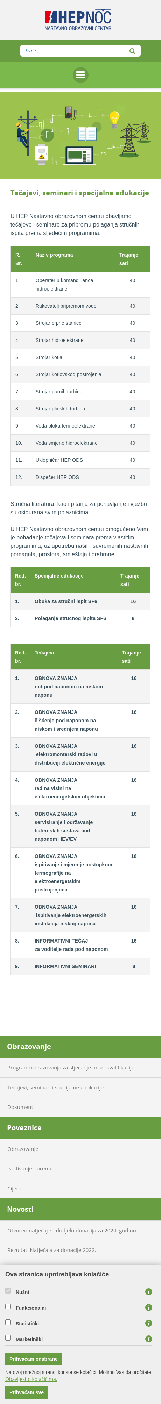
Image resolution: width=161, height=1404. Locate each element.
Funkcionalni (31, 1307)
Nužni (22, 1292)
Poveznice (24, 1127)
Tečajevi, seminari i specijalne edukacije (55, 1087)
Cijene (14, 1188)
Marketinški (29, 1339)
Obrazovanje (29, 1046)
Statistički (27, 1323)
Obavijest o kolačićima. (31, 1379)
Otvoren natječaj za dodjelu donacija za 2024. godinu (71, 1230)
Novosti (20, 1209)
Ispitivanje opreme (30, 1168)
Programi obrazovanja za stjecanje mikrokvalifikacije (70, 1067)
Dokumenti (21, 1106)
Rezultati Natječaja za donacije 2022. (51, 1249)
